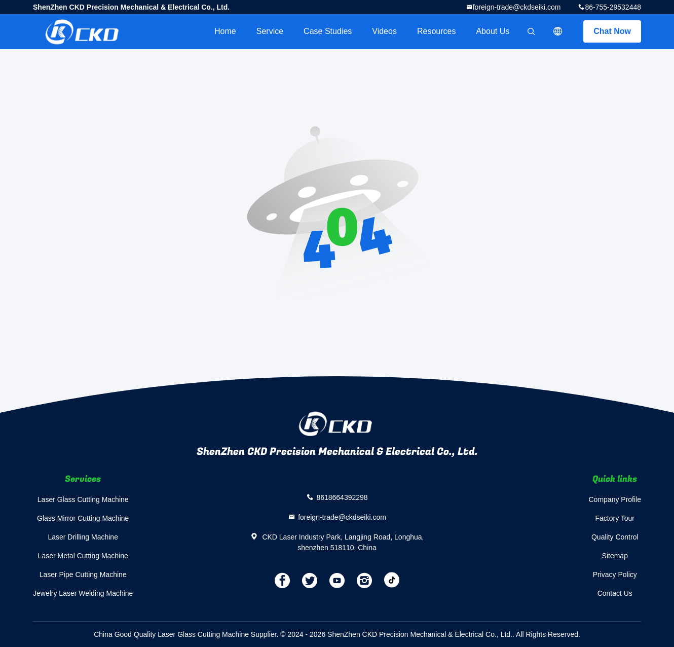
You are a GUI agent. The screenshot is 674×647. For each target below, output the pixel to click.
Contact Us (614, 593)
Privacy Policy (615, 574)
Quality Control (615, 537)
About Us (492, 31)
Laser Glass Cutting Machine (83, 499)
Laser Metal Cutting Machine (83, 556)
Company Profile (615, 499)
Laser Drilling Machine (83, 537)
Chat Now (612, 31)
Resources (436, 31)
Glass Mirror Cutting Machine (83, 518)
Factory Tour (614, 518)
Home (225, 31)
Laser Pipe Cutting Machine (83, 574)
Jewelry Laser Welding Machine (83, 593)
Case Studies (328, 31)
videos (384, 31)
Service (269, 31)
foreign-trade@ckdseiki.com (517, 7)
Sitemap (615, 556)
